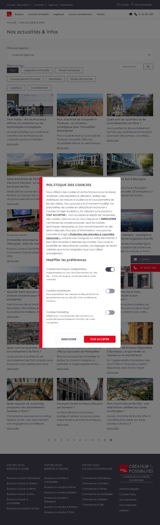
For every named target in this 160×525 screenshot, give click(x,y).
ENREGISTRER (68, 339)
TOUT (99, 339)
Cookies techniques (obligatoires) (74, 274)
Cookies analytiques (74, 296)
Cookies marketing (74, 317)
